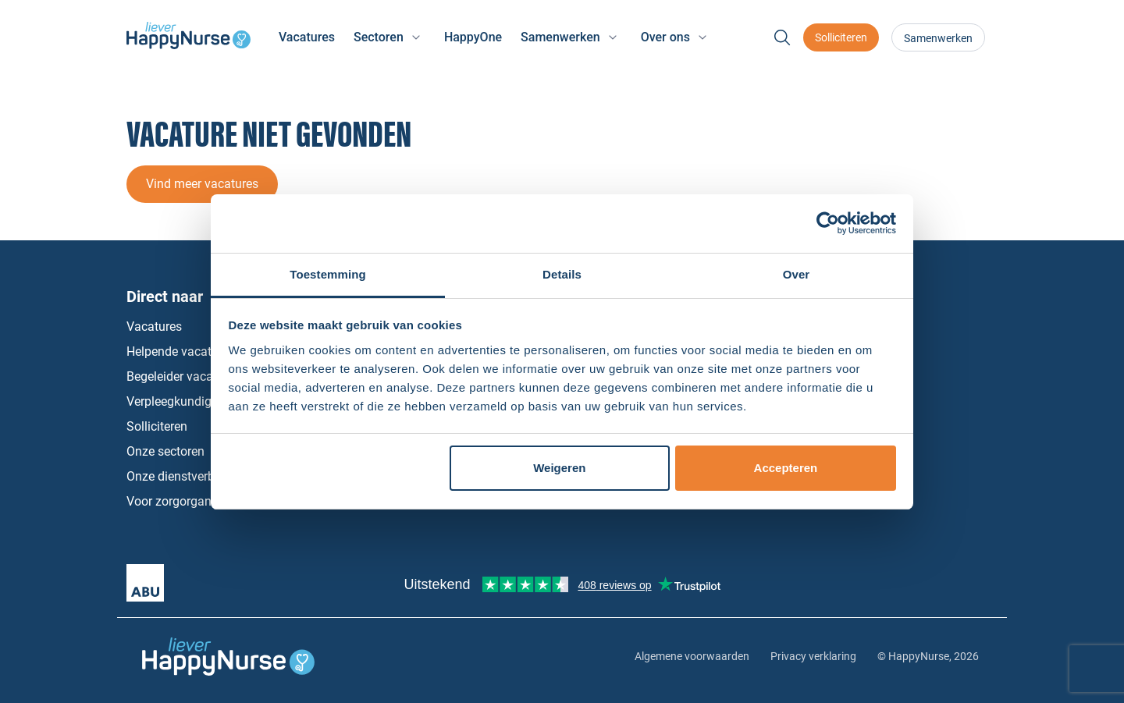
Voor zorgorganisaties (186, 501)
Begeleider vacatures (183, 376)
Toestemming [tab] (328, 274)
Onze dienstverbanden (187, 476)
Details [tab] (562, 274)
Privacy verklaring (813, 656)
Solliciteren (841, 37)
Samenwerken (938, 38)
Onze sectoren (165, 451)
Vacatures (307, 37)
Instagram (917, 426)
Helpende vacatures (180, 351)
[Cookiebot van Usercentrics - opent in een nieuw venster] (827, 223)
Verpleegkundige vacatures (200, 401)
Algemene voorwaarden (692, 656)
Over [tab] (796, 274)
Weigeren (559, 467)
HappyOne (473, 37)
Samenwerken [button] (560, 37)
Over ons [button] (665, 37)
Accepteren (786, 467)
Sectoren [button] (379, 37)
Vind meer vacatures (202, 183)
